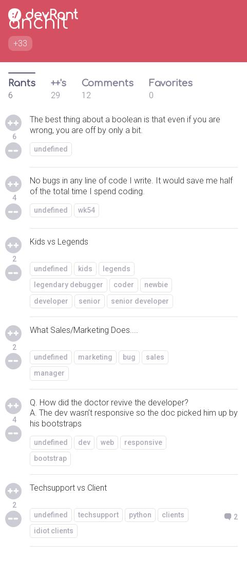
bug (129, 357)
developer (51, 301)
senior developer (140, 301)
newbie (156, 285)
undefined (51, 149)
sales (155, 357)
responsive (143, 442)
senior (90, 301)
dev (84, 442)
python (140, 515)
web (107, 442)
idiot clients (53, 531)
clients (173, 515)
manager (49, 373)
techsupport (98, 515)
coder (123, 285)
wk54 (86, 210)
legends (116, 269)
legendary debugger (68, 285)
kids (85, 269)
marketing (95, 357)
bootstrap (50, 458)
